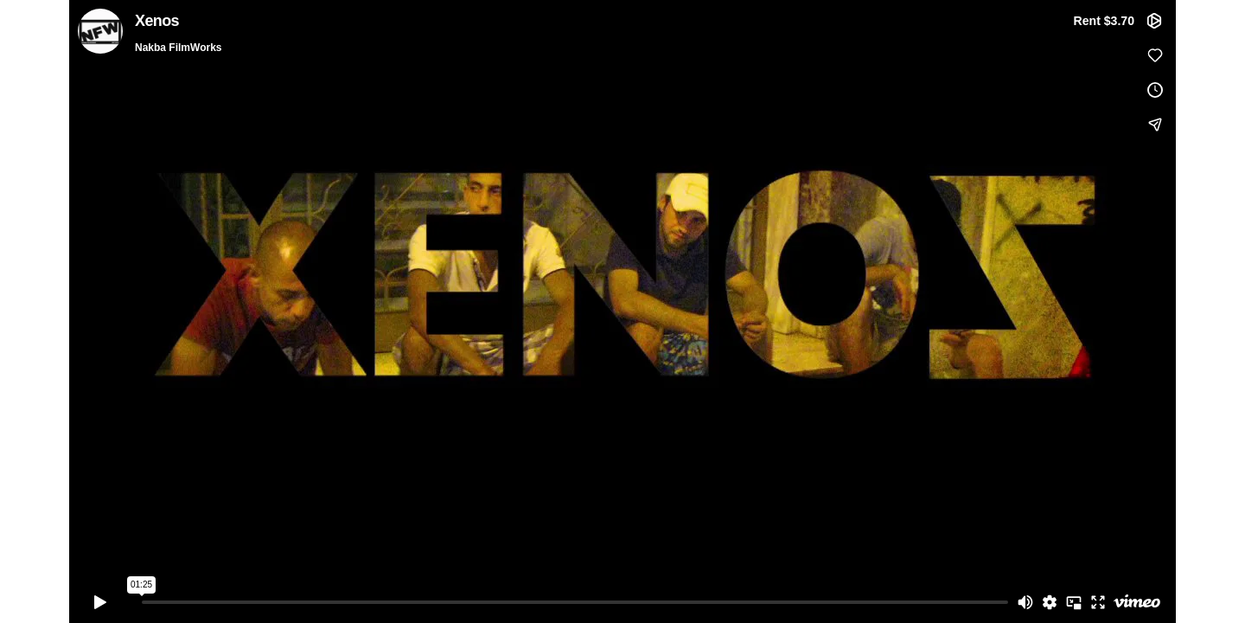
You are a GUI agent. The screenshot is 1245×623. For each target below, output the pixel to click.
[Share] (1155, 124)
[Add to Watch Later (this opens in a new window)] (1155, 90)
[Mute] (1025, 602)
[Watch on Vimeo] (1137, 602)
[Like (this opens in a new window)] (1155, 55)
